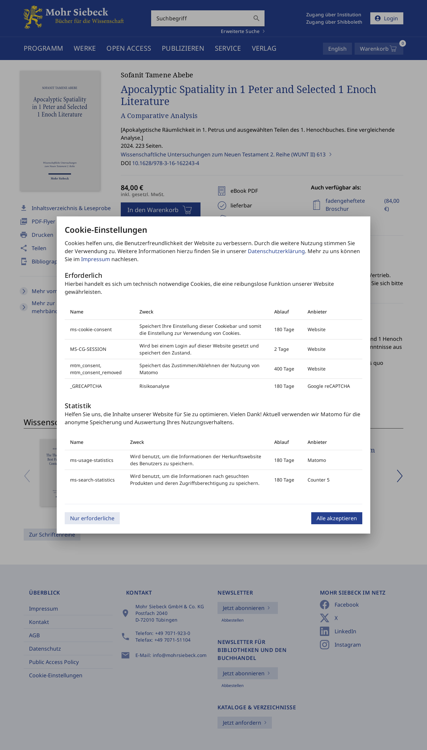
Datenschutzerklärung (276, 251)
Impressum (95, 259)
